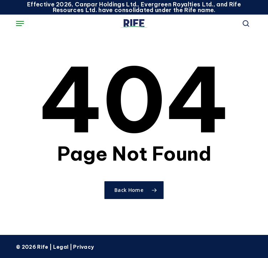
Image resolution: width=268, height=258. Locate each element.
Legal (61, 247)
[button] (20, 23)
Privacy (83, 247)
